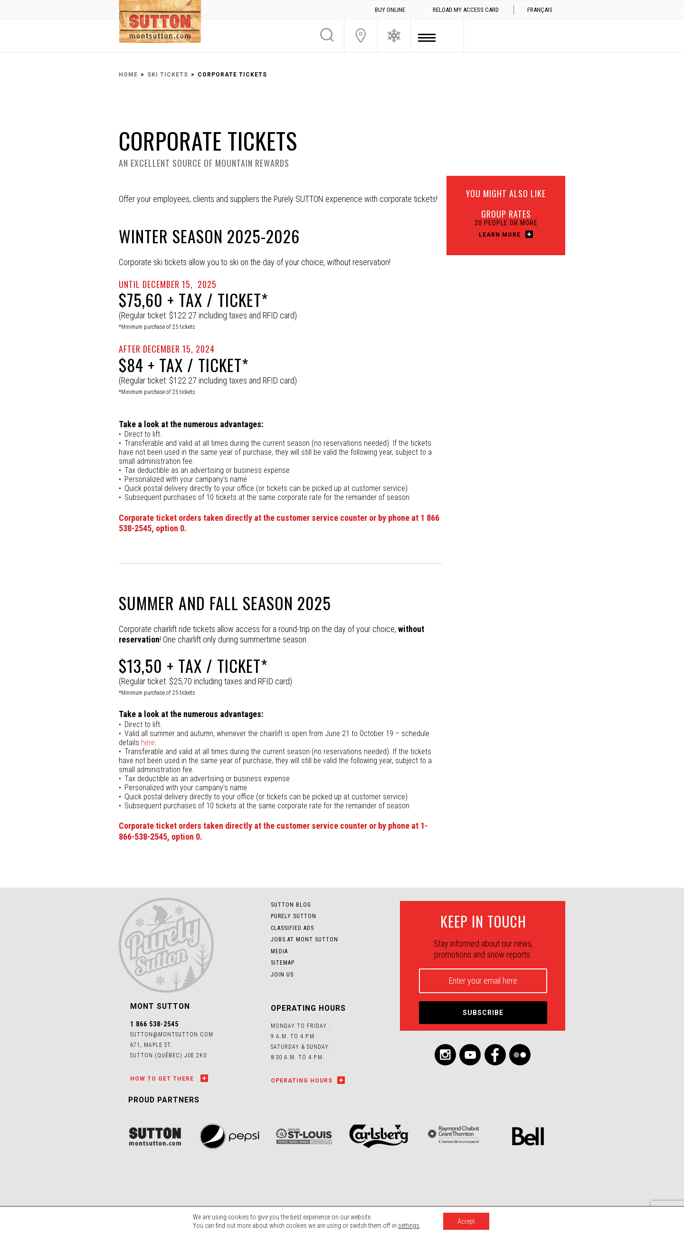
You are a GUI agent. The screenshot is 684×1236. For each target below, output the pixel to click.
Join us (282, 974)
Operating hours (301, 1080)
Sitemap (282, 962)
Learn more (500, 234)
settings (408, 1225)
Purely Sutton (293, 916)
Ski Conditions (394, 35)
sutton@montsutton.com (171, 1034)
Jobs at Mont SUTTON (304, 939)
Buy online (390, 9)
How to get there (163, 1078)
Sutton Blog (291, 904)
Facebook (495, 1054)
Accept (466, 1221)
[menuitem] (539, 10)
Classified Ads (292, 928)
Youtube (470, 1054)
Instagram (445, 1054)
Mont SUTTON (160, 23)
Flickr (520, 1054)
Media (279, 951)
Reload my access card (466, 9)
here (148, 742)
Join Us (360, 35)
